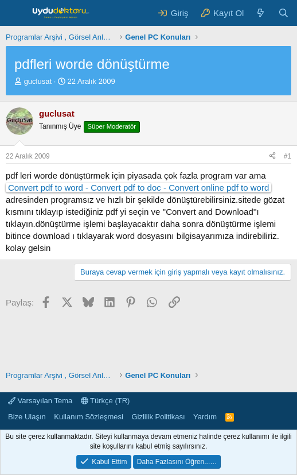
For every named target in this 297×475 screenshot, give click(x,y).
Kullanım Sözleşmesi (88, 416)
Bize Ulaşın (27, 416)
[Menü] (15, 13)
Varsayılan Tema (40, 400)
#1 (287, 156)
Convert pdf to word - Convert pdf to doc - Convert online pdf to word (138, 187)
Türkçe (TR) (105, 400)
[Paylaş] (272, 156)
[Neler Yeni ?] (260, 13)
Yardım (205, 416)
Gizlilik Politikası (158, 416)
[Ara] (283, 13)
